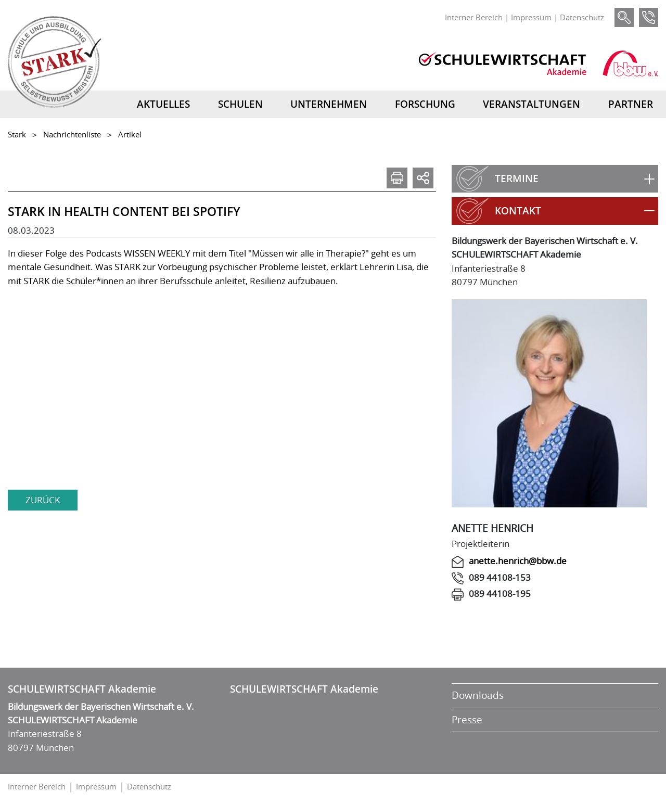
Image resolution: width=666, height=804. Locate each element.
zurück (42, 500)
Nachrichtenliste (72, 134)
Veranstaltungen (531, 104)
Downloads (478, 695)
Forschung (425, 104)
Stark (17, 134)
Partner (630, 104)
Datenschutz (582, 17)
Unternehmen (328, 104)
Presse (467, 719)
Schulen (240, 104)
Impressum (531, 17)
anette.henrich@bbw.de (518, 561)
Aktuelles (163, 104)
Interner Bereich (474, 17)
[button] (555, 179)
